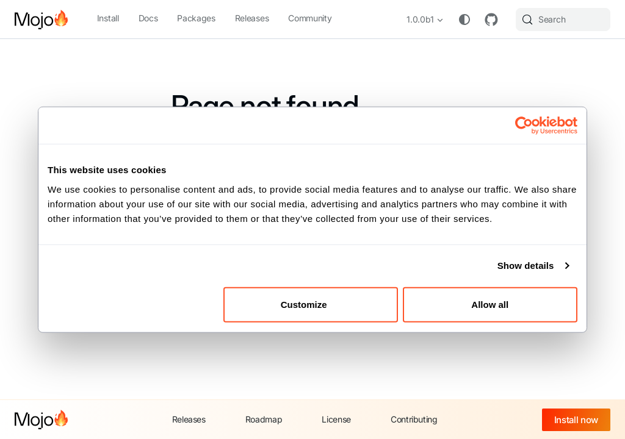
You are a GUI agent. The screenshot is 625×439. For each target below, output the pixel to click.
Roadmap (264, 419)
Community (309, 18)
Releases (252, 18)
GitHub (491, 19)
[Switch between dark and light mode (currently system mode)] (464, 19)
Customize (311, 304)
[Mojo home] (41, 419)
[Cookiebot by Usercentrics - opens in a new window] (524, 125)
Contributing (414, 419)
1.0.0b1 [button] (420, 19)
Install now (576, 420)
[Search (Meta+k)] (563, 19)
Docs (148, 18)
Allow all (489, 304)
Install (108, 18)
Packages (196, 18)
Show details (525, 265)
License (336, 419)
